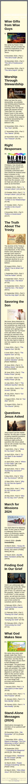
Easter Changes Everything (13, 764)
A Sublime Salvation (13, 359)
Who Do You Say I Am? (14, 497)
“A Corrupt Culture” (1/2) (14, 188)
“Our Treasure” (10, 139)
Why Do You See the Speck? (14, 482)
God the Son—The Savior (14, 288)
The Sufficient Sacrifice (14, 384)
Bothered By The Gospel (14, 757)
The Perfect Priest (14, 379)
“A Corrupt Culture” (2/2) (15, 193)
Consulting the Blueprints (15, 750)
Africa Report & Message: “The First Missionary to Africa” (15, 741)
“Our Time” (8, 128)
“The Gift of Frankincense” (14, 63)
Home (6, 15)
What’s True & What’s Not (14, 268)
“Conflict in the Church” (13, 207)
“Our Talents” (9, 133)
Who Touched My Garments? (14, 470)
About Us (15, 15)
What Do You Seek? (14, 450)
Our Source (9, 406)
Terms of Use (16, 780)
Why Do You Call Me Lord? (14, 489)
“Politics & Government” (13, 214)
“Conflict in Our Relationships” (15, 200)
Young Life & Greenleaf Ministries (15, 547)
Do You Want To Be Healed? (14, 455)
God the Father (10, 275)
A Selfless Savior (13, 366)
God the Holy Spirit (11, 295)
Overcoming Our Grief (13, 625)
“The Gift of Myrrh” (11, 70)
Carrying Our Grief (11, 620)
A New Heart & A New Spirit (14, 687)
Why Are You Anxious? (14, 477)
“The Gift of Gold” (11, 58)
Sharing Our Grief (11, 614)
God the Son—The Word (14, 281)
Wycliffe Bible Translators (13, 556)
